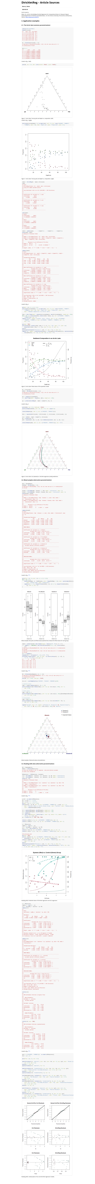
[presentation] (29, 578)
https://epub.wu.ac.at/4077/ (32, 17)
